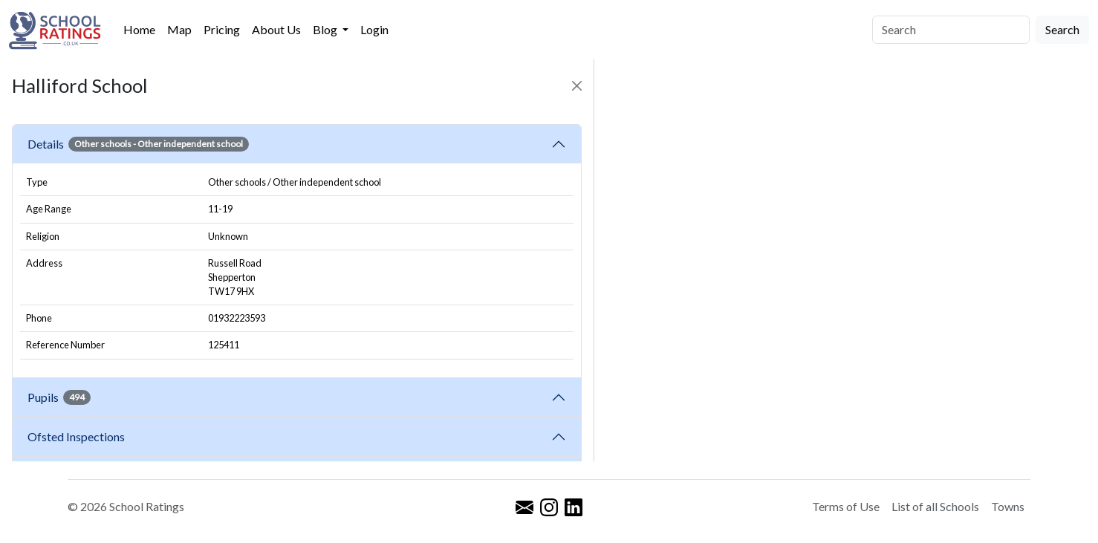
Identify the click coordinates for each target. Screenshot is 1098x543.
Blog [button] (326, 29)
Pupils (59, 397)
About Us (276, 29)
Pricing (222, 29)
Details (138, 144)
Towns (1007, 506)
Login (374, 29)
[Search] (951, 30)
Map (179, 29)
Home (139, 29)
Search (1062, 29)
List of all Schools (935, 506)
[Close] (577, 86)
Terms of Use (846, 506)
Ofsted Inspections (78, 436)
